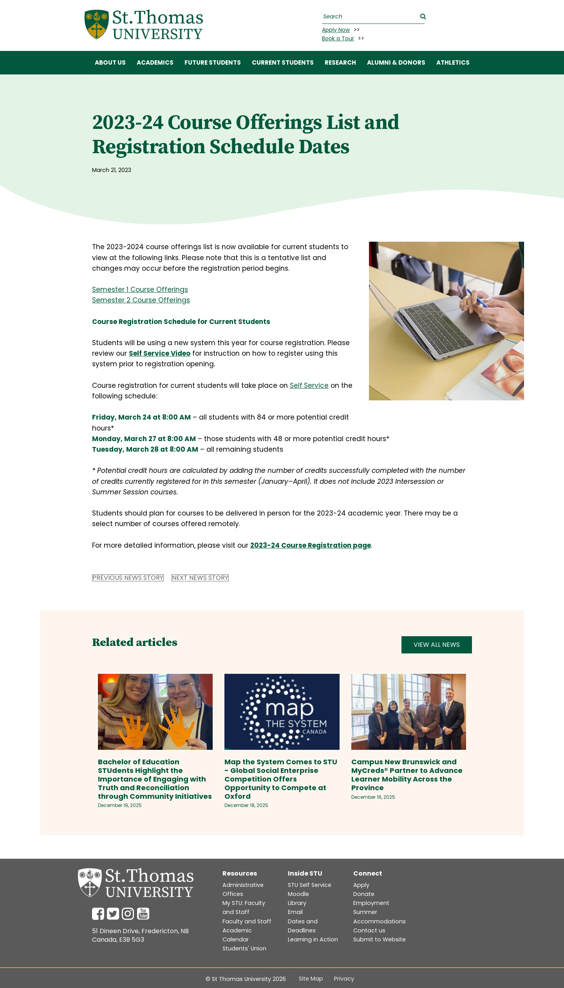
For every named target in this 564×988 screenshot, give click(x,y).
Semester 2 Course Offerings (141, 300)
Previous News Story (127, 577)
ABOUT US (110, 62)
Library (297, 903)
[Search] (372, 16)
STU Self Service (309, 885)
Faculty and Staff (246, 921)
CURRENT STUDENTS (283, 62)
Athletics (453, 62)
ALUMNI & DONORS (396, 62)
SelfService (309, 385)
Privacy (344, 979)
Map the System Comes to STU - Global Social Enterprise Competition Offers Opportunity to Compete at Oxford (280, 779)
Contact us (369, 930)
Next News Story (200, 577)
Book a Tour (338, 38)
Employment (371, 903)
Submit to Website (379, 939)
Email (295, 912)
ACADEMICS (155, 62)
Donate (363, 894)
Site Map (311, 979)
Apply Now (336, 30)
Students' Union (244, 948)
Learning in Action (313, 939)
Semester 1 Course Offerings (140, 289)
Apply (361, 885)
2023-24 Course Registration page (310, 545)
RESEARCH (340, 62)
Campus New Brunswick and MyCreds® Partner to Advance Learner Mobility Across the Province (407, 775)
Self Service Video (159, 353)
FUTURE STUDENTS (212, 62)
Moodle (298, 894)
